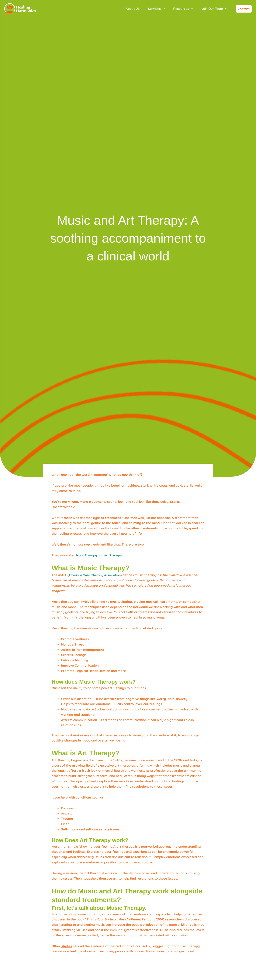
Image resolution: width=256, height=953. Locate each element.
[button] (244, 9)
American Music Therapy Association (97, 575)
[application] (168, 8)
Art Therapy (115, 555)
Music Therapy (87, 555)
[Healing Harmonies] (20, 8)
